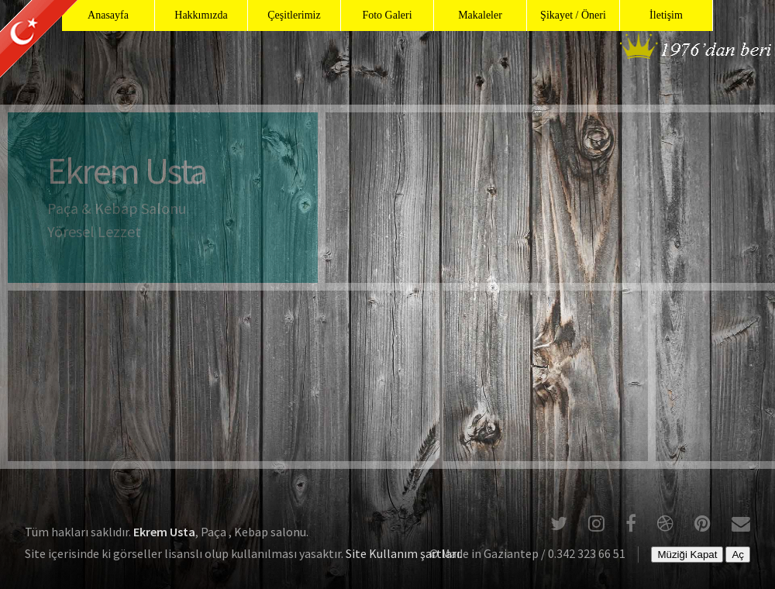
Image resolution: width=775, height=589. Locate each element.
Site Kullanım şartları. (404, 553)
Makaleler (480, 15)
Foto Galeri (387, 15)
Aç (738, 554)
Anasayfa (108, 15)
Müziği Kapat (687, 554)
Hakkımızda (200, 15)
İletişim (666, 15)
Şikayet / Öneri (573, 15)
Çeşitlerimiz (293, 15)
